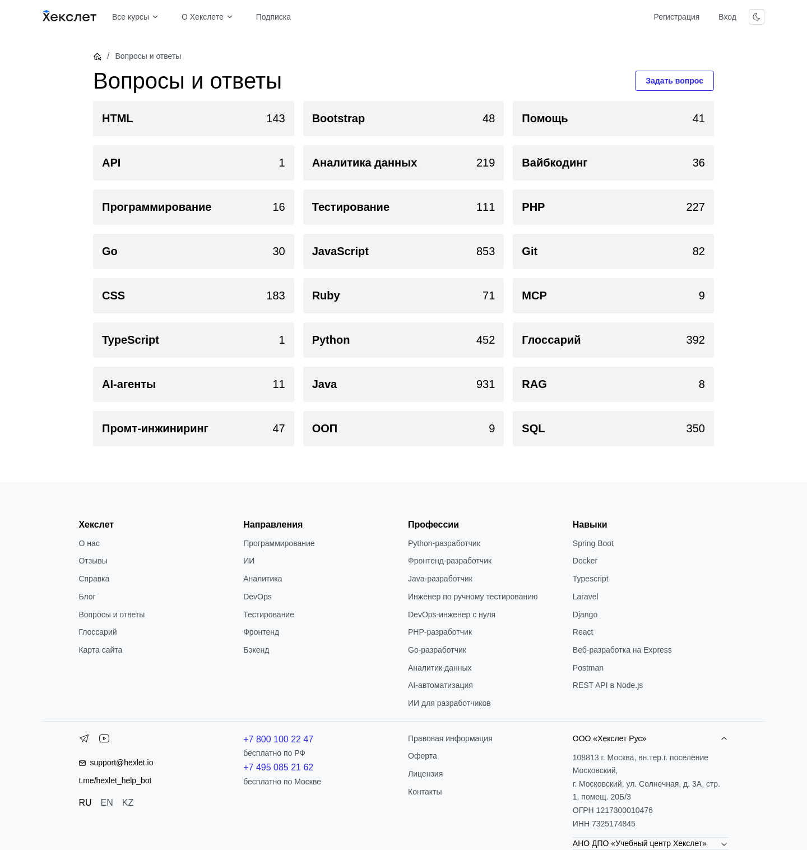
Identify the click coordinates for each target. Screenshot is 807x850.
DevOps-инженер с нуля (451, 614)
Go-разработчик (437, 649)
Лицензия (425, 773)
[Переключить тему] (756, 17)
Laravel (586, 596)
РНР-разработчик (440, 631)
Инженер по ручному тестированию (472, 596)
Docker (585, 560)
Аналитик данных (440, 667)
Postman (588, 667)
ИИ (248, 560)
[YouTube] (104, 741)
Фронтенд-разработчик (449, 560)
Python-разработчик (444, 543)
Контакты (425, 791)
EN (107, 802)
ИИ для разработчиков (449, 703)
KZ (127, 802)
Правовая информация (450, 738)
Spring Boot (593, 543)
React (583, 631)
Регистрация (676, 16)
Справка (93, 578)
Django (585, 614)
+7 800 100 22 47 (278, 739)
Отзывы (92, 560)
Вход (727, 16)
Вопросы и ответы (111, 614)
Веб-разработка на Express (622, 649)
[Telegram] (84, 741)
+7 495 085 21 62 (278, 767)
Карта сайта (100, 649)
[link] (193, 118)
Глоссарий (97, 631)
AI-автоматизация (440, 685)
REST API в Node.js (608, 685)
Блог (86, 596)
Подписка (273, 16)
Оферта (422, 755)
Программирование (278, 543)
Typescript (591, 578)
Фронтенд (261, 631)
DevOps (257, 596)
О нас (88, 543)
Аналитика (262, 578)
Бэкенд (256, 649)
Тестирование (268, 614)
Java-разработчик (440, 578)
